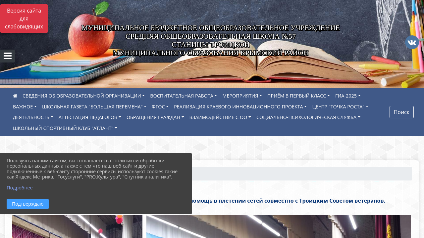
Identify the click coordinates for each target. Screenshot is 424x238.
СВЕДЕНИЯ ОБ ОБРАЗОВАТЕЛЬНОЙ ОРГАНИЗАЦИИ (82, 96)
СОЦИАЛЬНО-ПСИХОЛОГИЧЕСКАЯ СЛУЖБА (306, 117)
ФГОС (158, 106)
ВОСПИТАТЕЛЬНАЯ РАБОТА (181, 96)
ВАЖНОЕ (23, 106)
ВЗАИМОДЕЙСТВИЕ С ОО (218, 117)
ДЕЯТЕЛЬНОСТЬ (31, 117)
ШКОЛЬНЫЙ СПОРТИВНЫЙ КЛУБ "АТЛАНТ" (63, 128)
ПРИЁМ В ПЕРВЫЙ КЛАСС (296, 96)
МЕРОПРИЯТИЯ (240, 96)
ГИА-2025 (346, 96)
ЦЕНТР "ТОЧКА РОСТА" (338, 106)
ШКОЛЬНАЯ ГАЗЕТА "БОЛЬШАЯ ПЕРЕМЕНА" (92, 106)
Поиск (401, 112)
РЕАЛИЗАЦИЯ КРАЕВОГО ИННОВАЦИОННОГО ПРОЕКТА (238, 106)
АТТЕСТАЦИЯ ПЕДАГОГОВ (88, 117)
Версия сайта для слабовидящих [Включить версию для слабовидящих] (24, 18)
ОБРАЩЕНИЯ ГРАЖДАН (153, 117)
